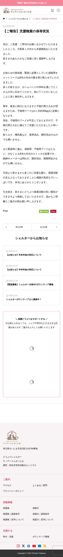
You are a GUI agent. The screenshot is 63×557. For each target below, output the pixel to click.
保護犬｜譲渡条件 (41, 514)
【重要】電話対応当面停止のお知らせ (31, 3)
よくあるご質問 (40, 485)
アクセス (7, 485)
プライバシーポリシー (13, 491)
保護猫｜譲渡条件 (11, 514)
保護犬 (36, 508)
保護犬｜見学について (43, 519)
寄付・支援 (8, 536)
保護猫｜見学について (13, 519)
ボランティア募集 (41, 536)
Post (5, 211)
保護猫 (6, 508)
